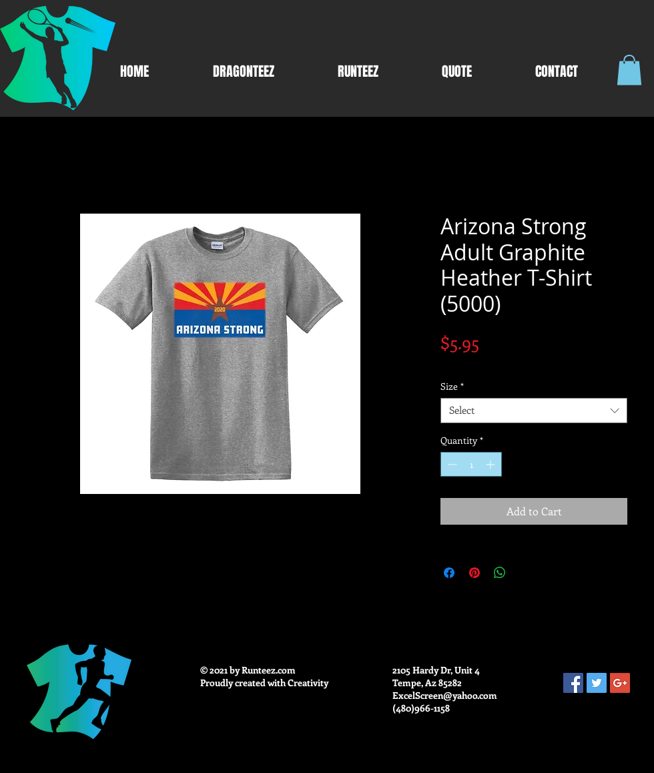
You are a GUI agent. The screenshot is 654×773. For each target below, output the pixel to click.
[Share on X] (525, 573)
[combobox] (533, 410)
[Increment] (491, 464)
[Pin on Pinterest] (474, 573)
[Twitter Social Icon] (597, 683)
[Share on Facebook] (449, 573)
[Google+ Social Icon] (620, 683)
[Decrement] (450, 464)
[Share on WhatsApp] (500, 573)
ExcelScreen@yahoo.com (444, 695)
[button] (629, 70)
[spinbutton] (471, 464)
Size (452, 386)
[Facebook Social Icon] (573, 683)
